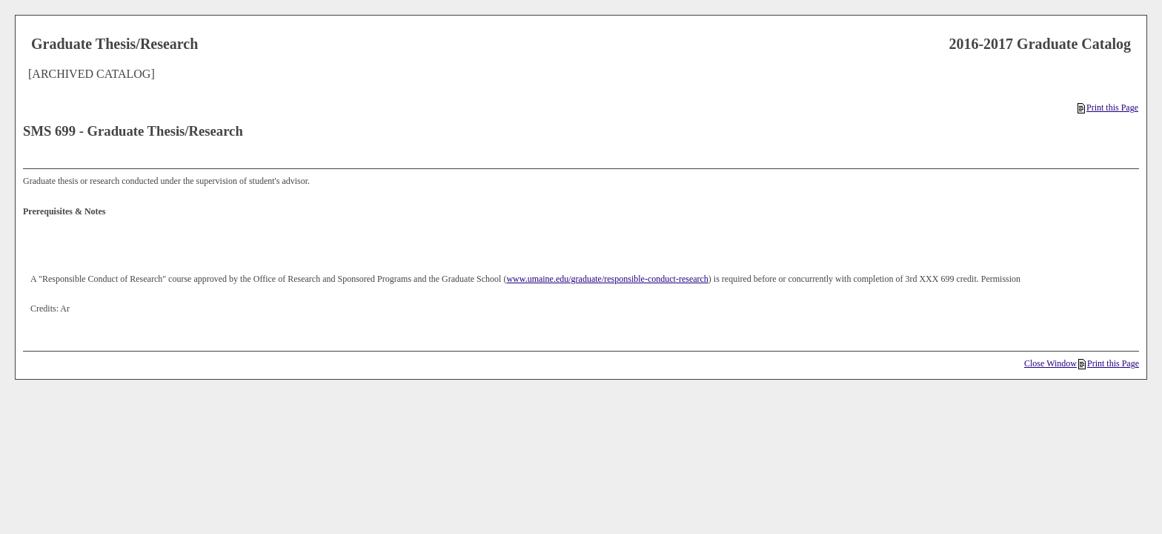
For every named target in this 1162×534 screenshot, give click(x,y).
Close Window (1050, 363)
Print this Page (1108, 107)
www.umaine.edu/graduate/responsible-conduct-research (607, 279)
